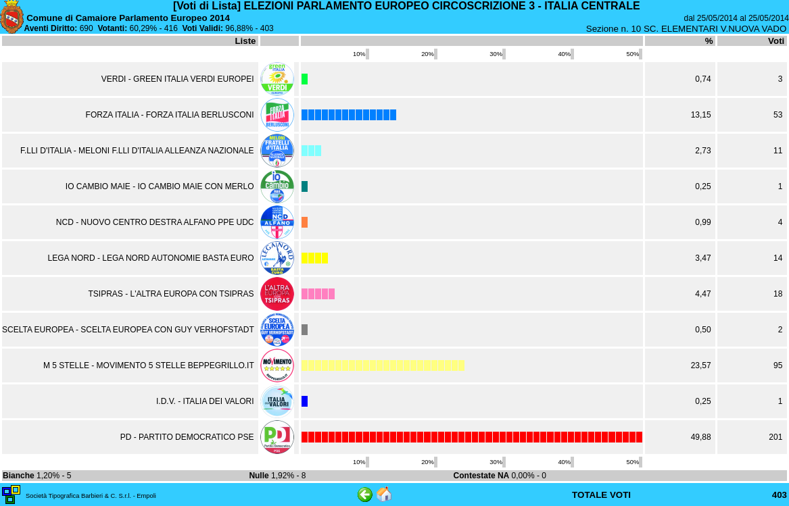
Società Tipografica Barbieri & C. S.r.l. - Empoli (91, 495)
